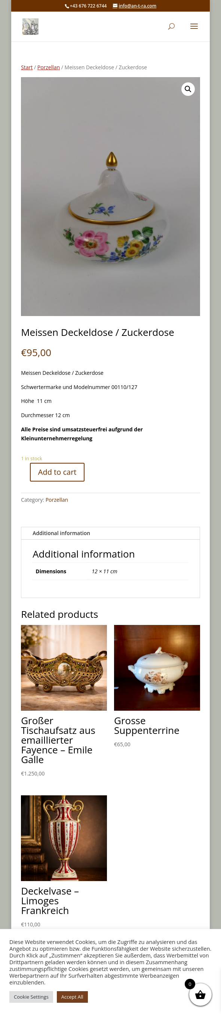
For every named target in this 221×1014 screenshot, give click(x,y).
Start (27, 67)
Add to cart (57, 472)
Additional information (61, 533)
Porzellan (48, 67)
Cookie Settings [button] (31, 996)
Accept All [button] (72, 996)
